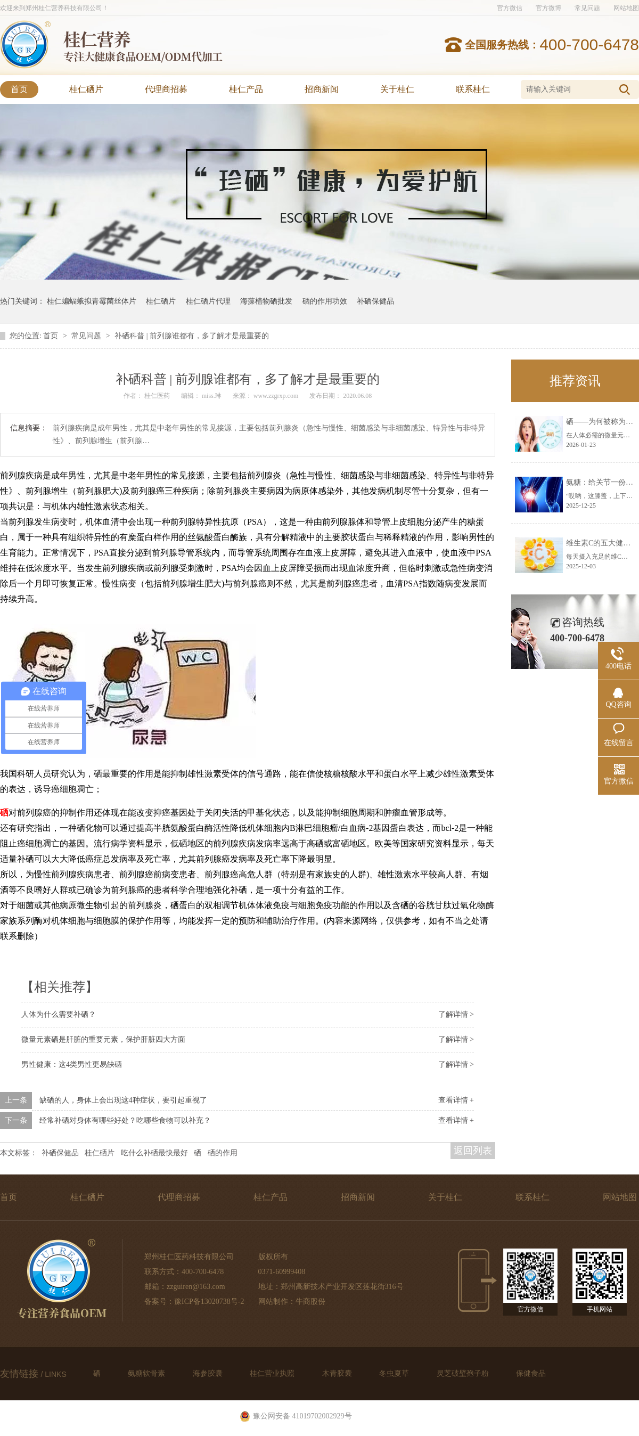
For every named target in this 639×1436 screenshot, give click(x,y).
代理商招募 (166, 89)
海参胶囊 (209, 1373)
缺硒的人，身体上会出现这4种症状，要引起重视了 (123, 1100)
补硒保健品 (375, 301)
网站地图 (626, 8)
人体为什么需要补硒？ (58, 1014)
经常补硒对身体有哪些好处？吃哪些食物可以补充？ (125, 1120)
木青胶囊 (338, 1373)
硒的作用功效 (324, 301)
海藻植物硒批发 (266, 301)
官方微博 (548, 8)
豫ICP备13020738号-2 (209, 1302)
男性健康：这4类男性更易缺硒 (71, 1064)
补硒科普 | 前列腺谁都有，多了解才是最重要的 (191, 336)
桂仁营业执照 (273, 1373)
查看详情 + (456, 1100)
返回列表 (473, 1150)
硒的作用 (222, 1153)
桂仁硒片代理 (208, 301)
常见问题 (587, 8)
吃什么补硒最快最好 (154, 1153)
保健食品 (531, 1373)
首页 (19, 89)
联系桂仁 (473, 89)
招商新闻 (322, 89)
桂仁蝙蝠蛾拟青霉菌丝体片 (91, 301)
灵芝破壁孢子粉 (464, 1373)
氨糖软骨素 (147, 1373)
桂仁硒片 (86, 89)
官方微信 (509, 8)
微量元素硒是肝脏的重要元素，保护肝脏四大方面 (103, 1039)
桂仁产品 (246, 89)
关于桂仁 (397, 89)
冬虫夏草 (395, 1373)
